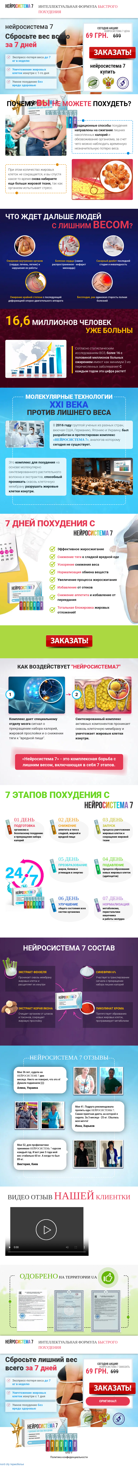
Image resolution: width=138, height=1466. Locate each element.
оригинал (107, 1401)
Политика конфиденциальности (69, 1457)
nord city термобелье (12, 1464)
